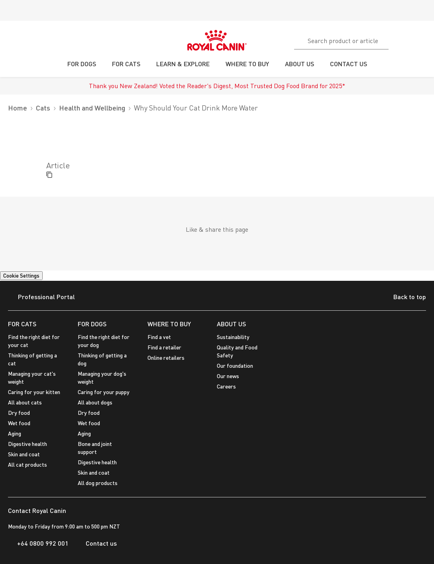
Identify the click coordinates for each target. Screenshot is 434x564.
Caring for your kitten (34, 391)
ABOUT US (231, 323)
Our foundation (235, 365)
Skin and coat (24, 454)
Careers (226, 386)
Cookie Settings (21, 275)
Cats (43, 108)
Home (17, 108)
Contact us (97, 543)
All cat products (27, 464)
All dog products (98, 482)
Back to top (403, 297)
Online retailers (166, 357)
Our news (228, 376)
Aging (14, 433)
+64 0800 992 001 (38, 543)
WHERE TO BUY (169, 323)
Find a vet (159, 336)
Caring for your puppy (104, 391)
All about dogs (95, 402)
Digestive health (27, 443)
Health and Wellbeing (92, 108)
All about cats (25, 402)
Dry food (19, 412)
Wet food (19, 423)
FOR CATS (22, 323)
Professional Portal (41, 297)
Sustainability (233, 336)
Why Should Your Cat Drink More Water (196, 108)
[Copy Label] (49, 175)
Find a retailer (164, 347)
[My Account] (424, 39)
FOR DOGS (92, 323)
